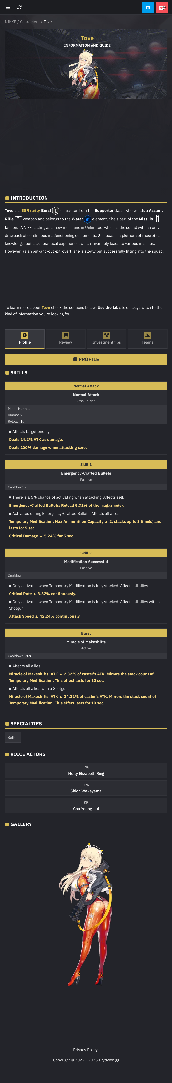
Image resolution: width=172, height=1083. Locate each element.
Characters (30, 21)
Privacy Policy (85, 1049)
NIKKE (10, 21)
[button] (148, 7)
